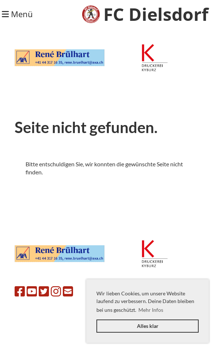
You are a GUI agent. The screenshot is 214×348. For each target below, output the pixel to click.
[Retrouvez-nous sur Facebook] (20, 291)
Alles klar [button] (147, 326)
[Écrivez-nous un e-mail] (68, 291)
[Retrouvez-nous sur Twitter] (44, 291)
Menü (17, 13)
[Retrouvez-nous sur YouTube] (32, 291)
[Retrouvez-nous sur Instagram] (56, 291)
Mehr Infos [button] (150, 310)
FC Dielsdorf (156, 14)
